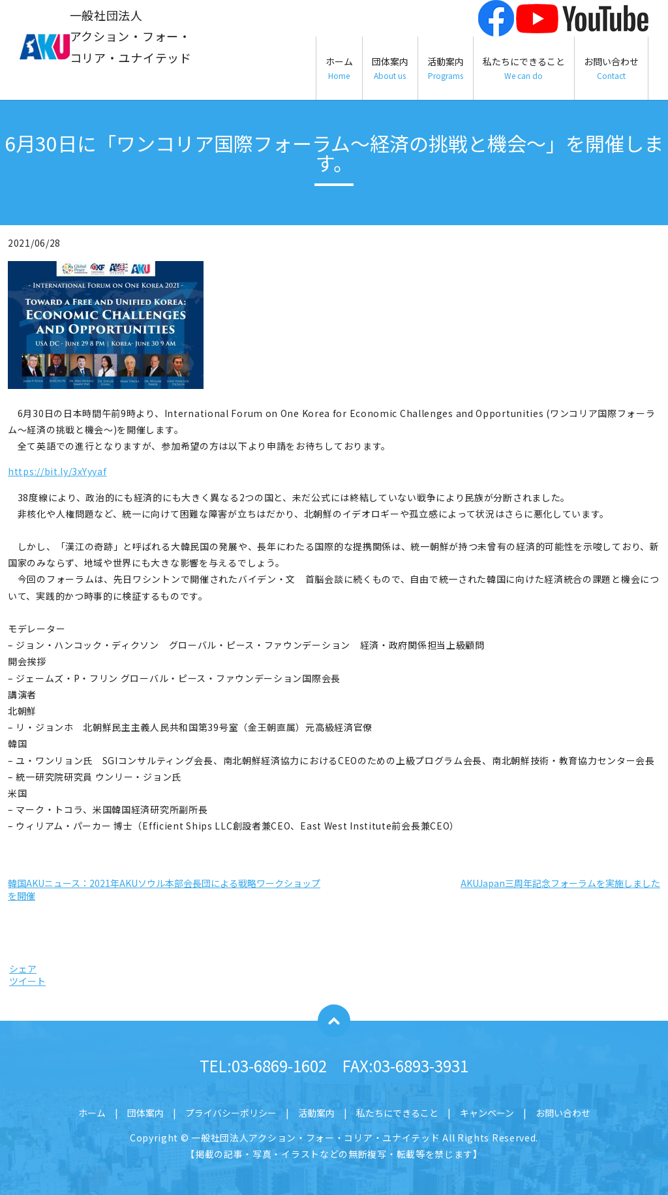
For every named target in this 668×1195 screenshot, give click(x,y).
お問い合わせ (611, 68)
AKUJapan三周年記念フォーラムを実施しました (560, 883)
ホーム (339, 68)
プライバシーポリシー (231, 1112)
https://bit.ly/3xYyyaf (57, 471)
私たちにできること (524, 68)
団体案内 (390, 68)
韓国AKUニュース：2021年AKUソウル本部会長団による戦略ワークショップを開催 (164, 890)
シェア (23, 968)
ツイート (27, 980)
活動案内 (445, 68)
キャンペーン (487, 1112)
